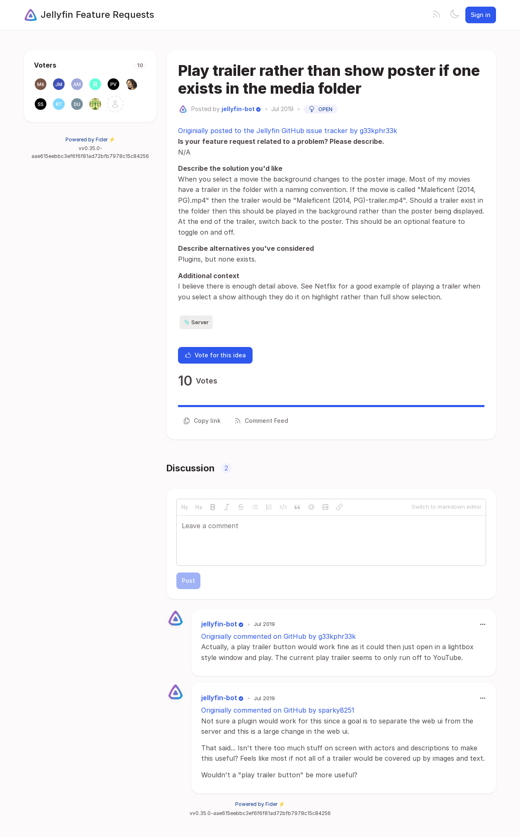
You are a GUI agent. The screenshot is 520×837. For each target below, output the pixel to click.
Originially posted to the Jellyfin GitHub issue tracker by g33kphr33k (287, 130)
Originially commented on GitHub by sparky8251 (277, 710)
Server (196, 322)
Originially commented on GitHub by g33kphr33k (278, 636)
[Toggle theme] (454, 15)
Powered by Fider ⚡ (90, 139)
